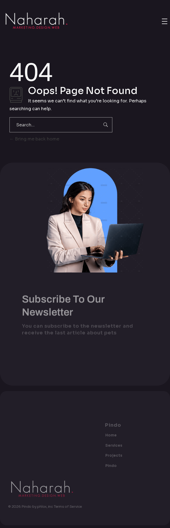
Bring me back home (34, 139)
